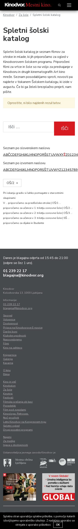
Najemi (7, 437)
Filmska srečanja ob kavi (18, 402)
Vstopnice (9, 319)
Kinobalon (9, 386)
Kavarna (8, 363)
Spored (7, 315)
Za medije (9, 441)
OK (58, 525)
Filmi (6, 343)
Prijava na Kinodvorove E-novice (22, 328)
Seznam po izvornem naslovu (24, 163)
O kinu (7, 370)
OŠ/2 (11, 183)
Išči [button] (64, 128)
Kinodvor (9, 15)
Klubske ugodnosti (14, 335)
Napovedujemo (12, 339)
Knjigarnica (9, 355)
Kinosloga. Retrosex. (16, 414)
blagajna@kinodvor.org (23, 275)
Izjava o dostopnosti (15, 445)
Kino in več (9, 382)
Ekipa (6, 374)
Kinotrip (8, 394)
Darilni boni (10, 332)
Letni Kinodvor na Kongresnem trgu (24, 422)
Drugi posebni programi (18, 430)
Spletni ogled (11, 426)
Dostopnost (10, 323)
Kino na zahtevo (12, 348)
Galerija (8, 359)
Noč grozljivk (11, 418)
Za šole (23, 15)
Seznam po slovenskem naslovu (26, 148)
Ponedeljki (9, 406)
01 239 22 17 (15, 270)
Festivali (8, 398)
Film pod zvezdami (14, 410)
